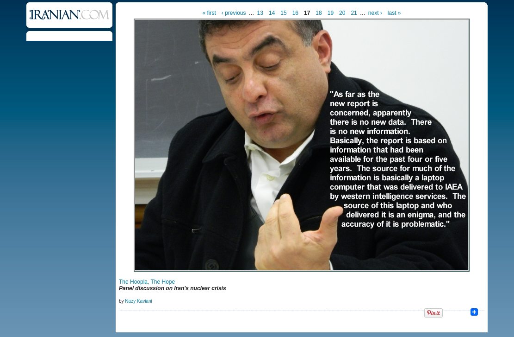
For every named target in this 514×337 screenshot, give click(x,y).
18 (319, 13)
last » (394, 13)
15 (283, 13)
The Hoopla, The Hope (147, 282)
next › (375, 13)
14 (272, 13)
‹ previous (234, 13)
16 (295, 13)
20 (342, 13)
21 (354, 13)
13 (260, 13)
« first (209, 13)
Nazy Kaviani (138, 301)
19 (331, 13)
